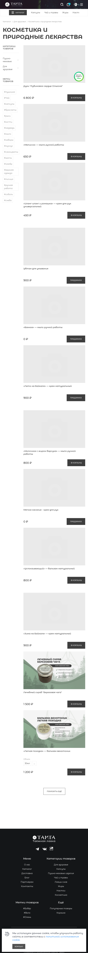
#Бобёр (27, 908)
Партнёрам (27, 882)
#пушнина (9, 92)
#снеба (8, 200)
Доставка (27, 873)
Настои (77, 12)
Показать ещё (54, 791)
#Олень (27, 917)
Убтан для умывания (35, 268)
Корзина (61, 913)
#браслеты (10, 110)
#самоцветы (11, 152)
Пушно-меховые (7, 60)
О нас (27, 864)
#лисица (8, 179)
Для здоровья (20, 22)
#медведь (9, 128)
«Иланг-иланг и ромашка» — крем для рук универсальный (47, 205)
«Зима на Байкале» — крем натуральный (47, 633)
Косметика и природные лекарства (45, 22)
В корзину (76, 98)
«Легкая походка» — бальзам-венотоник (46, 751)
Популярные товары (61, 908)
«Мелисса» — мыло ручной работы (43, 144)
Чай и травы (51, 12)
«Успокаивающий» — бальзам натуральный (49, 568)
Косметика (61, 895)
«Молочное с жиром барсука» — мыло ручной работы (49, 452)
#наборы (8, 140)
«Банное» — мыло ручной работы (42, 327)
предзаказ (76, 280)
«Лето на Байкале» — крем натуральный (47, 386)
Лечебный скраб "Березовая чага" (42, 692)
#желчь (8, 158)
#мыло (7, 134)
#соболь (8, 194)
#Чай (6, 98)
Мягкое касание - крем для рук (40, 509)
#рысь (7, 116)
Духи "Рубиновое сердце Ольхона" (43, 86)
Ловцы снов (61, 882)
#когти (8, 122)
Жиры (65, 12)
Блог (27, 877)
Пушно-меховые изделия (61, 873)
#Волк (27, 913)
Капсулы (35, 12)
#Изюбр (8, 164)
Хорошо (19, 946)
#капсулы (9, 104)
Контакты (27, 886)
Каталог (7, 22)
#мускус (8, 146)
